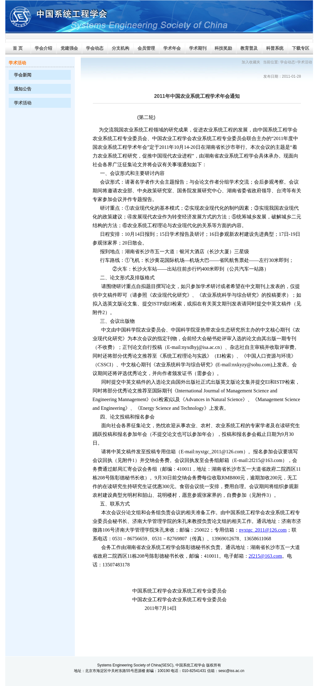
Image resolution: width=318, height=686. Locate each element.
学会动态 (287, 62)
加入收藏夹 (251, 62)
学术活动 (22, 103)
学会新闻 (22, 75)
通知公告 (22, 89)
